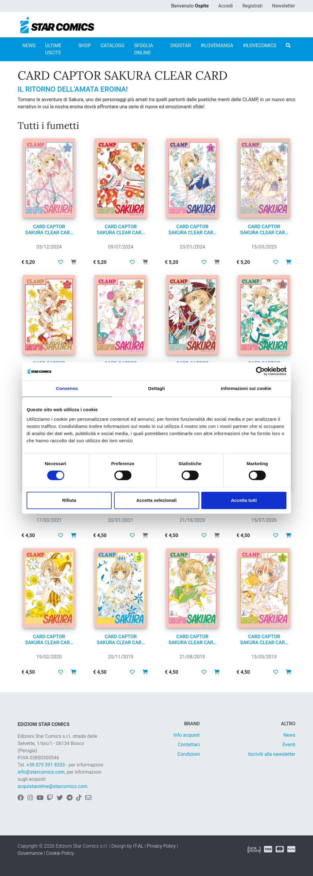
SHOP (85, 45)
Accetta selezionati (156, 500)
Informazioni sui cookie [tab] (246, 388)
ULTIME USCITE (53, 49)
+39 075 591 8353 (45, 765)
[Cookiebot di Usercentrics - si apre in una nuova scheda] (260, 371)
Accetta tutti (244, 500)
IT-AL (138, 846)
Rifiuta (69, 500)
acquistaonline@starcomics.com (53, 786)
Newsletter (283, 6)
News (289, 735)
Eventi (289, 744)
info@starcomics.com (41, 772)
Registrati (252, 6)
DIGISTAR (180, 45)
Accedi (225, 6)
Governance (30, 853)
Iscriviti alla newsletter (271, 754)
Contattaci (189, 744)
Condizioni (188, 754)
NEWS (29, 45)
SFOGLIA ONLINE (143, 49)
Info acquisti (187, 735)
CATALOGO (113, 45)
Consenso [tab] (67, 388)
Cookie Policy (60, 853)
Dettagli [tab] (156, 388)
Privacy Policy (161, 846)
